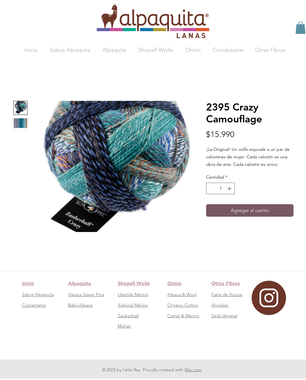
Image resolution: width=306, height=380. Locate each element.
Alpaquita (79, 283)
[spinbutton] (220, 188)
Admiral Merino (133, 305)
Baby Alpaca (80, 305)
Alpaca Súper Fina (86, 294)
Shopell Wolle (134, 283)
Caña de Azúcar (227, 294)
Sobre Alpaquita (38, 294)
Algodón (220, 305)
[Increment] (230, 188)
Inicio (28, 283)
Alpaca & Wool (181, 294)
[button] (300, 28)
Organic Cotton (182, 305)
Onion (174, 283)
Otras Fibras (225, 283)
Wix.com (193, 370)
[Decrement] (211, 188)
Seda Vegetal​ (224, 315)
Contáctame (34, 305)
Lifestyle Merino (133, 294)
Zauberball (128, 315)
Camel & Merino (183, 315)
